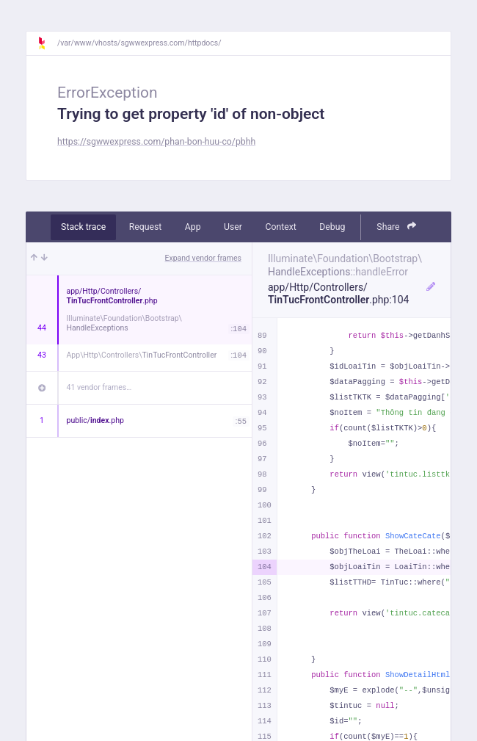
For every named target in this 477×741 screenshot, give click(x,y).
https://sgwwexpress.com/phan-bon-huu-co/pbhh (156, 142)
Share (396, 226)
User (233, 227)
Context (280, 227)
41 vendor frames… (99, 387)
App (193, 227)
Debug (332, 227)
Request (145, 227)
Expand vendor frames (203, 258)
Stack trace (83, 227)
